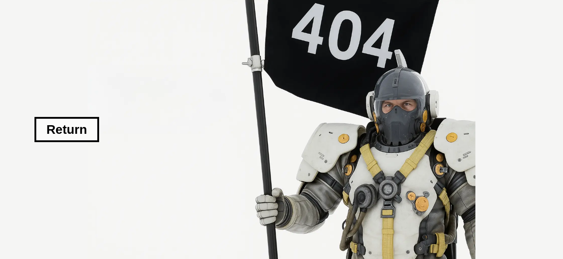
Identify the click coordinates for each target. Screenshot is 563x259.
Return (66, 129)
